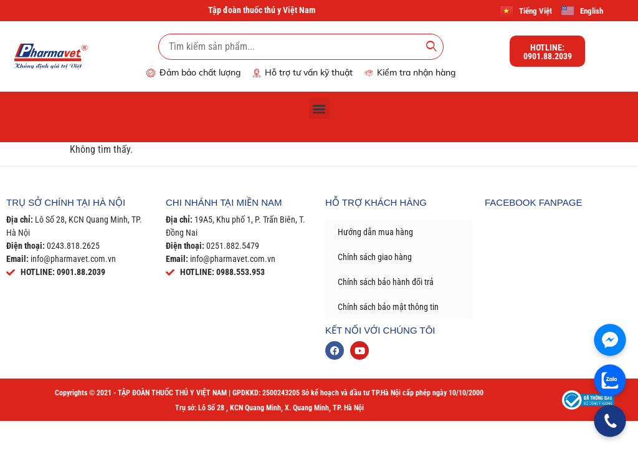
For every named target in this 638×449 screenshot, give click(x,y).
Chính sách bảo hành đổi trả (386, 282)
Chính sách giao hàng (375, 257)
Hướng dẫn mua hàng (375, 232)
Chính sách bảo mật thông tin (388, 307)
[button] (319, 108)
